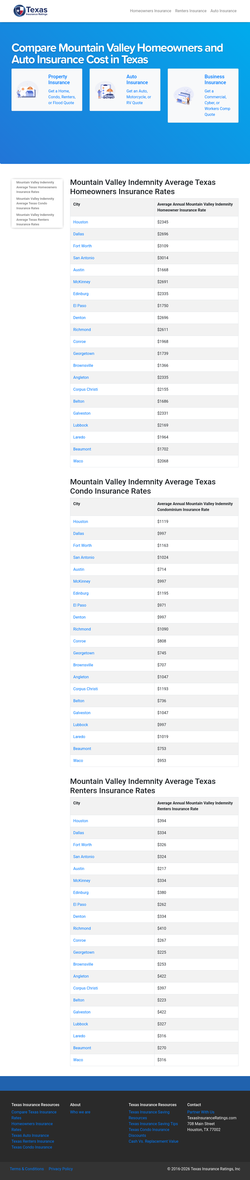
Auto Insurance (223, 11)
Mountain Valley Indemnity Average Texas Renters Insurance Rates (35, 219)
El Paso (79, 305)
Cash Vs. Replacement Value (153, 1141)
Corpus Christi (85, 389)
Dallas (78, 234)
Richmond (82, 329)
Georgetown (83, 353)
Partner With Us (200, 1112)
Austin (78, 270)
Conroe (79, 341)
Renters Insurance (191, 11)
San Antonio (83, 258)
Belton (78, 401)
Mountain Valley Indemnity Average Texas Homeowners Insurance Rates (36, 187)
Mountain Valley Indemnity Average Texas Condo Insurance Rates (35, 203)
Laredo (79, 437)
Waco (78, 461)
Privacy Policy (61, 1169)
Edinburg (81, 293)
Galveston (82, 413)
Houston (80, 222)
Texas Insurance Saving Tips (153, 1123)
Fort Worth (82, 246)
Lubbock (80, 425)
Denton (79, 317)
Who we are (80, 1112)
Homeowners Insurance (150, 11)
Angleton (81, 377)
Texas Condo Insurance (31, 1147)
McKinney (81, 282)
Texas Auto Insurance (30, 1135)
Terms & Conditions (27, 1169)
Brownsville (83, 365)
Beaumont (82, 449)
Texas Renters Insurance (32, 1141)
